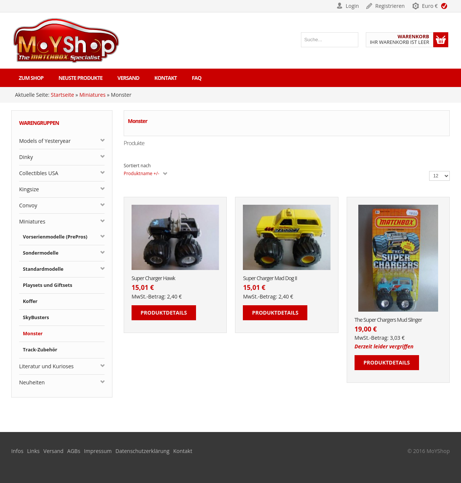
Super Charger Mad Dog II (270, 278)
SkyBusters (36, 317)
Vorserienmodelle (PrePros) (55, 237)
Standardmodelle (43, 269)
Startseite (62, 94)
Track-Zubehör (40, 349)
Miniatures (92, 94)
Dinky (26, 156)
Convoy (28, 205)
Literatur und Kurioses (46, 366)
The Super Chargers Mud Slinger (388, 320)
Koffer (30, 301)
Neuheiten (32, 382)
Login (352, 5)
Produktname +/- (141, 173)
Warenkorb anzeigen (440, 39)
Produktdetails (164, 312)
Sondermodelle (40, 253)
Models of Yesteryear (44, 140)
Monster (33, 333)
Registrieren (390, 5)
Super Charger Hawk (153, 278)
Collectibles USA (38, 173)
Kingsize (29, 189)
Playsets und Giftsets (47, 285)
